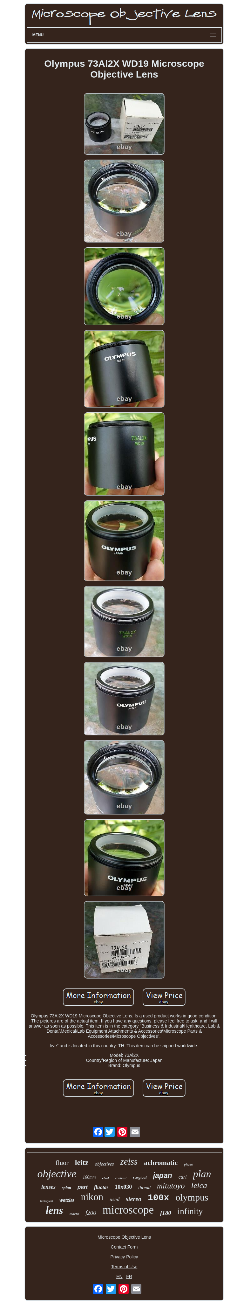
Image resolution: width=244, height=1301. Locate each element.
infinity (190, 1211)
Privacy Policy (124, 1256)
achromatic (161, 1163)
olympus (191, 1197)
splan (66, 1187)
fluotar (101, 1187)
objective (57, 1174)
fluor (62, 1163)
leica (199, 1185)
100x (158, 1198)
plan (202, 1174)
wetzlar (66, 1200)
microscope (128, 1210)
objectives (104, 1164)
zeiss (129, 1161)
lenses (48, 1187)
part (83, 1187)
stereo (133, 1198)
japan (162, 1175)
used (114, 1199)
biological (46, 1201)
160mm (89, 1177)
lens (54, 1210)
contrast (120, 1178)
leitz (82, 1162)
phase (188, 1164)
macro (74, 1214)
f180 (165, 1212)
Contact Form (124, 1246)
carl (183, 1177)
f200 (90, 1212)
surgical (139, 1177)
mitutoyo (171, 1185)
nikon (92, 1196)
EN (119, 1276)
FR (129, 1276)
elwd (105, 1178)
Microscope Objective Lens (124, 1237)
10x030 (123, 1187)
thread (144, 1187)
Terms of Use (124, 1266)
